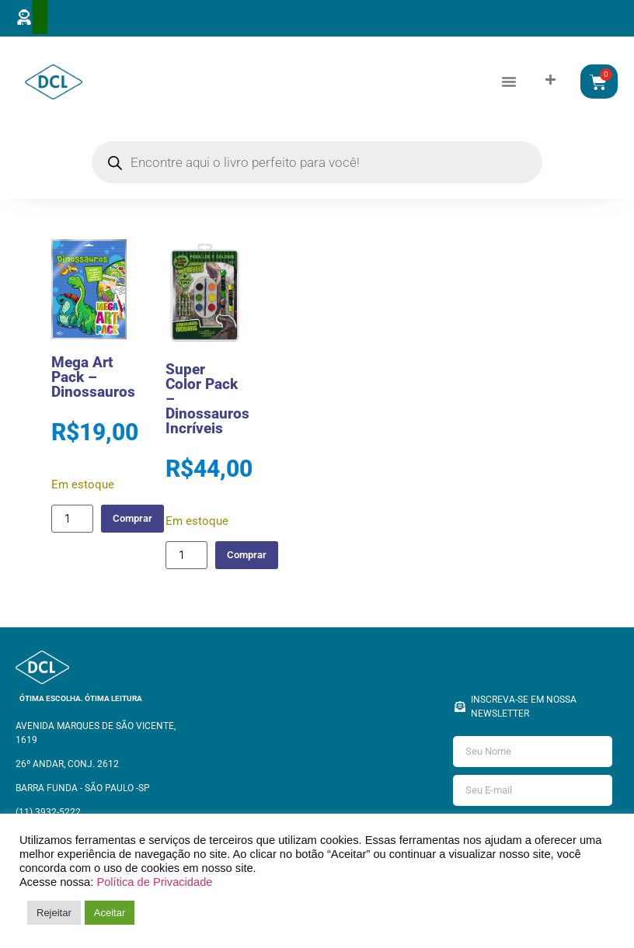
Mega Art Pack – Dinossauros (93, 381)
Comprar (139, 522)
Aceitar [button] (109, 912)
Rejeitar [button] (54, 912)
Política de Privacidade (154, 882)
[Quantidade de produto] (72, 522)
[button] (509, 83)
